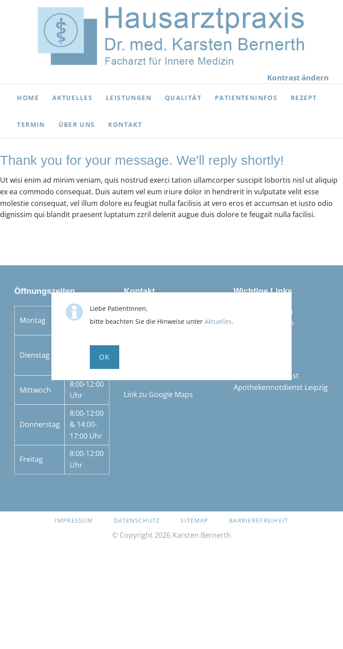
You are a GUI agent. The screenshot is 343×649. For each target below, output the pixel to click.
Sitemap (194, 520)
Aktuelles (218, 321)
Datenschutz (137, 520)
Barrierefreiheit (258, 520)
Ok (104, 356)
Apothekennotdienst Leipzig (281, 387)
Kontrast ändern (298, 77)
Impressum (73, 520)
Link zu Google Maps (158, 394)
